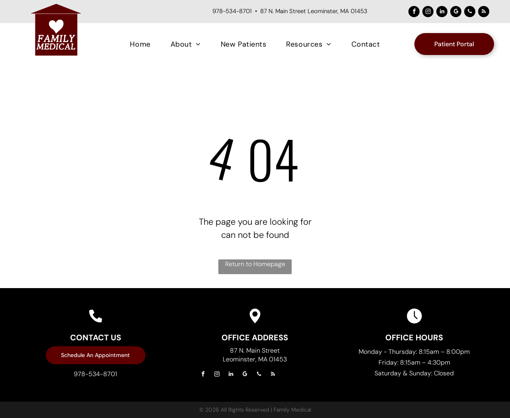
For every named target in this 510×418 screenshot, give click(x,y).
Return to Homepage (255, 264)
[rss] (483, 12)
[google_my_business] (455, 12)
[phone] (469, 12)
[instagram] (428, 12)
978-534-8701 (95, 374)
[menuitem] (140, 44)
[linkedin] (441, 12)
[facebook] (414, 12)
